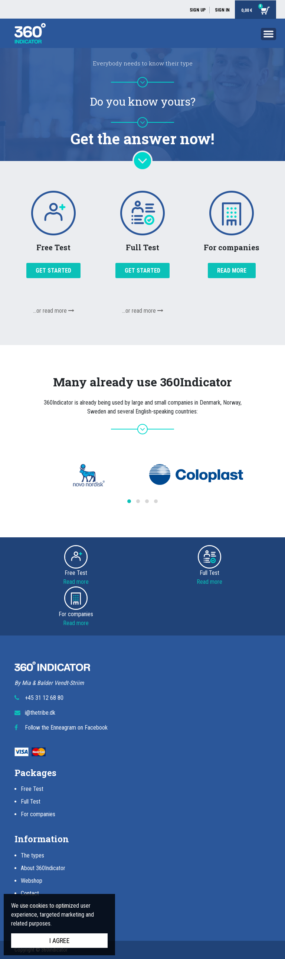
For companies (38, 814)
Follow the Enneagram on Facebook (66, 727)
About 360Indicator (43, 868)
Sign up (198, 10)
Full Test (30, 801)
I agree (59, 940)
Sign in (222, 10)
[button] (129, 501)
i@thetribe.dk (40, 712)
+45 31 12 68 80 (44, 697)
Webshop (31, 880)
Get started (53, 270)
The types (32, 855)
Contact (30, 893)
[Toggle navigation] (268, 35)
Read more (231, 270)
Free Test (32, 788)
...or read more (53, 310)
